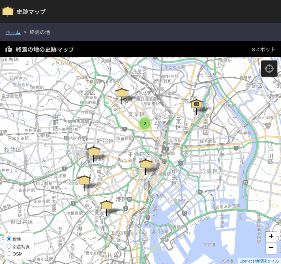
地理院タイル (267, 261)
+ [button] (271, 237)
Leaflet (246, 261)
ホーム (13, 32)
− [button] (271, 248)
